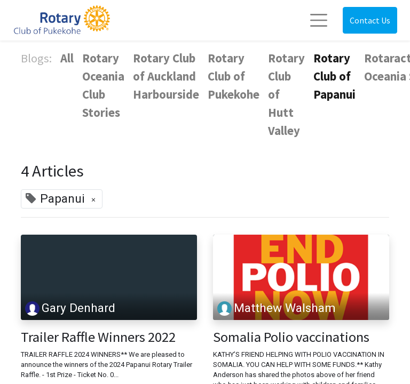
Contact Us (370, 20)
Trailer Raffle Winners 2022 (98, 337)
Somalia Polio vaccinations (291, 337)
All (67, 58)
